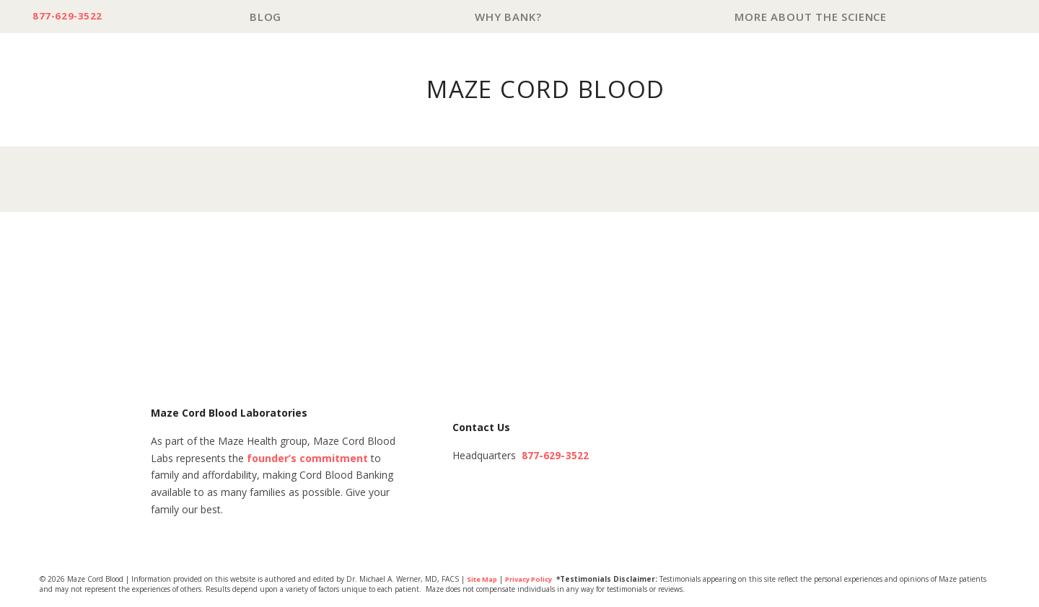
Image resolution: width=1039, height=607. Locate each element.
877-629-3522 (73, 17)
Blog (275, 17)
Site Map (484, 580)
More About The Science (813, 17)
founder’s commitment (307, 459)
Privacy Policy (536, 580)
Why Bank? (514, 17)
